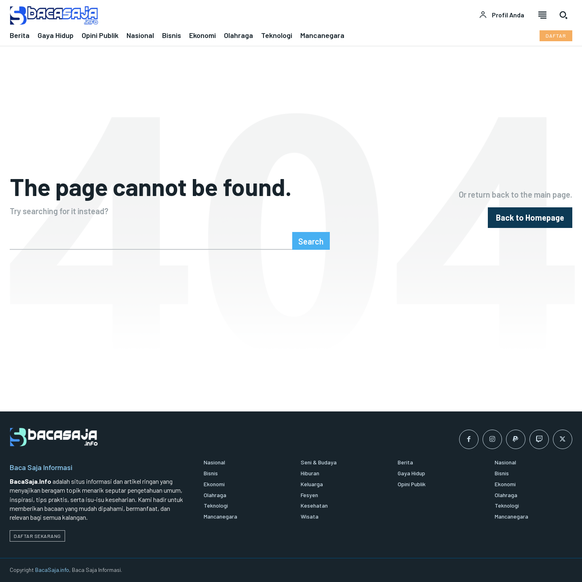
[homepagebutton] (530, 217)
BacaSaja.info (52, 569)
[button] (563, 15)
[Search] (311, 241)
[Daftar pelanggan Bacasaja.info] (556, 35)
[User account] (501, 15)
